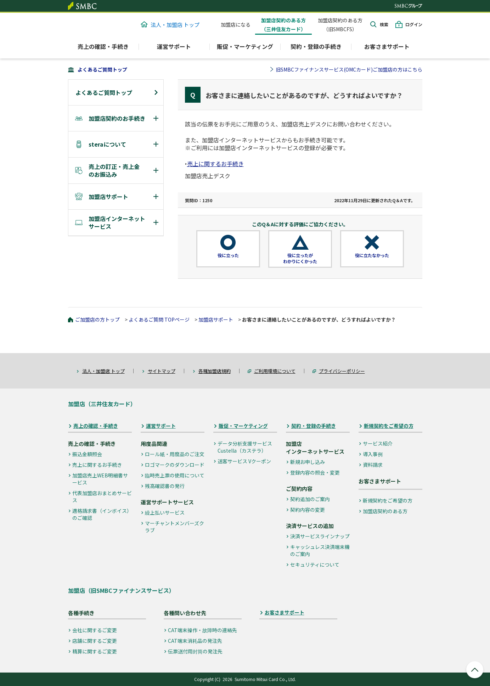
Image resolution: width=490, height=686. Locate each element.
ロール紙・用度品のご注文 (174, 454)
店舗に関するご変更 (94, 640)
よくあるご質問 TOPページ (159, 319)
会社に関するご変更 (94, 630)
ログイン (413, 24)
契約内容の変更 (307, 509)
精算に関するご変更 (94, 651)
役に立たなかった (372, 255)
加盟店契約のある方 (385, 511)
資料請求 (373, 464)
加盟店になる (235, 24)
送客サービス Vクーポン (244, 461)
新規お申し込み (307, 461)
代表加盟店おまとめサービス (102, 496)
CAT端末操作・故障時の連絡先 (202, 630)
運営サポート (161, 426)
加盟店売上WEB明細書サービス (100, 479)
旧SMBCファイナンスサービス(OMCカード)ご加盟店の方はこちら (349, 69)
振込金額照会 (87, 454)
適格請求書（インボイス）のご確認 (102, 514)
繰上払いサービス (165, 512)
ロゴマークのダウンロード (174, 464)
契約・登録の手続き (313, 426)
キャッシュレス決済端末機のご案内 (320, 550)
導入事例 (373, 454)
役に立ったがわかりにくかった (300, 258)
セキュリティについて (314, 564)
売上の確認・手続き (95, 426)
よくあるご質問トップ (102, 69)
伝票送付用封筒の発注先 (195, 651)
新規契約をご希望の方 (388, 426)
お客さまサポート (387, 46)
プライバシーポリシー (342, 371)
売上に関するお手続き (215, 163)
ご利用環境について (274, 371)
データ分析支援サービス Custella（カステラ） (245, 447)
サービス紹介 (378, 443)
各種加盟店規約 (214, 371)
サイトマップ (161, 371)
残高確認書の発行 (165, 485)
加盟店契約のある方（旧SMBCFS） (340, 25)
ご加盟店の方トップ (97, 319)
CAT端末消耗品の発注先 (195, 640)
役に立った (228, 255)
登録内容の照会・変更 (315, 472)
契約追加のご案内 (310, 499)
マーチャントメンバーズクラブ (174, 527)
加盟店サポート (215, 319)
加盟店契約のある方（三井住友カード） (283, 25)
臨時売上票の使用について (174, 475)
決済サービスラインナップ (320, 536)
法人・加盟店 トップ (170, 24)
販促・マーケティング (243, 426)
